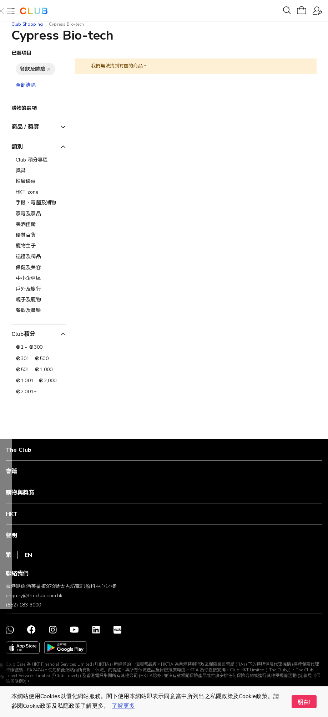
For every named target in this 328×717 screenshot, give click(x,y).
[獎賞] (38, 171)
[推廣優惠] (38, 181)
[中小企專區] (38, 278)
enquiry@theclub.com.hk (34, 595)
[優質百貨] (38, 235)
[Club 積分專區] (38, 160)
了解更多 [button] (123, 706)
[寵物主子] (38, 246)
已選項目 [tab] (21, 53)
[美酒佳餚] (38, 224)
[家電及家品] (38, 214)
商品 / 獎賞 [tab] (25, 127)
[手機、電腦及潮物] (38, 203)
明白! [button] (304, 702)
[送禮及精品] (38, 256)
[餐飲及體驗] (38, 310)
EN (28, 555)
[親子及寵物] (38, 300)
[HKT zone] (38, 192)
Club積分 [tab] (23, 334)
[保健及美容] (38, 268)
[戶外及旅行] (38, 289)
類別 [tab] (17, 147)
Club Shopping (27, 24)
